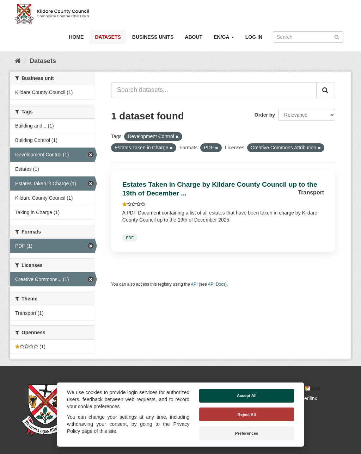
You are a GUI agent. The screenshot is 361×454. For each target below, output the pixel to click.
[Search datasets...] (214, 90)
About (193, 37)
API (194, 284)
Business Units (152, 37)
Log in (253, 37)
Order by (265, 115)
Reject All (247, 414)
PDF (130, 237)
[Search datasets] (308, 37)
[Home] (18, 60)
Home (76, 37)
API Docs (217, 284)
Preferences (246, 433)
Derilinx (305, 398)
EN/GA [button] (224, 37)
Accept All (247, 395)
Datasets (108, 37)
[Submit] (337, 36)
